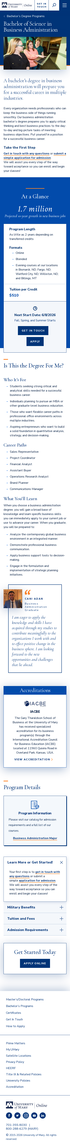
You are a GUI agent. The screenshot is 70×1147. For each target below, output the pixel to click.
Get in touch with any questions (26, 153)
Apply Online (35, 963)
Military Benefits (21, 907)
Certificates (13, 1013)
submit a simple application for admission (35, 155)
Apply (35, 341)
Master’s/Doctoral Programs (25, 999)
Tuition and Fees (21, 918)
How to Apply (15, 1026)
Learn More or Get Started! (30, 862)
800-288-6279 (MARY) (22, 1129)
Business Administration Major (35, 838)
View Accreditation (33, 759)
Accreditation (15, 1087)
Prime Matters (15, 1043)
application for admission (37, 881)
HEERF (11, 1068)
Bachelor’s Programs (19, 1006)
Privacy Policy (15, 1062)
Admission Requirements (27, 930)
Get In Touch (33, 330)
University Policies (18, 1081)
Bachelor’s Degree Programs (26, 16)
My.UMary (12, 1049)
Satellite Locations (18, 1056)
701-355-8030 (16, 1125)
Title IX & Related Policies (23, 1074)
